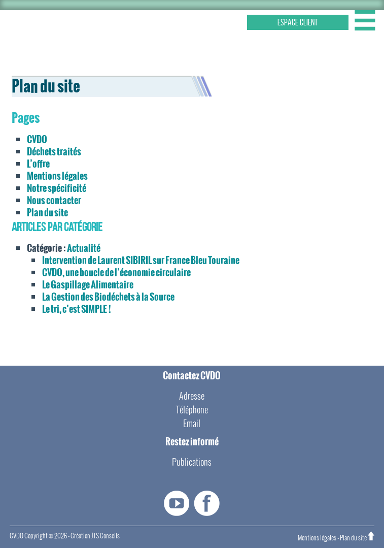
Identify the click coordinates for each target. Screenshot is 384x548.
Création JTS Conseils (95, 535)
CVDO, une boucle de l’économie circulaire (116, 272)
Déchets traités (54, 151)
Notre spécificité (56, 188)
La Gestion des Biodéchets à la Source (108, 297)
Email (191, 423)
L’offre (38, 164)
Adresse (191, 396)
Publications (192, 462)
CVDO (37, 139)
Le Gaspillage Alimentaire (87, 285)
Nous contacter (54, 200)
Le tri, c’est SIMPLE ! (76, 309)
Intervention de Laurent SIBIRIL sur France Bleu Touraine (140, 260)
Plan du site (47, 212)
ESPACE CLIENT (297, 22)
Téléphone (192, 409)
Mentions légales (57, 176)
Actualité (83, 248)
